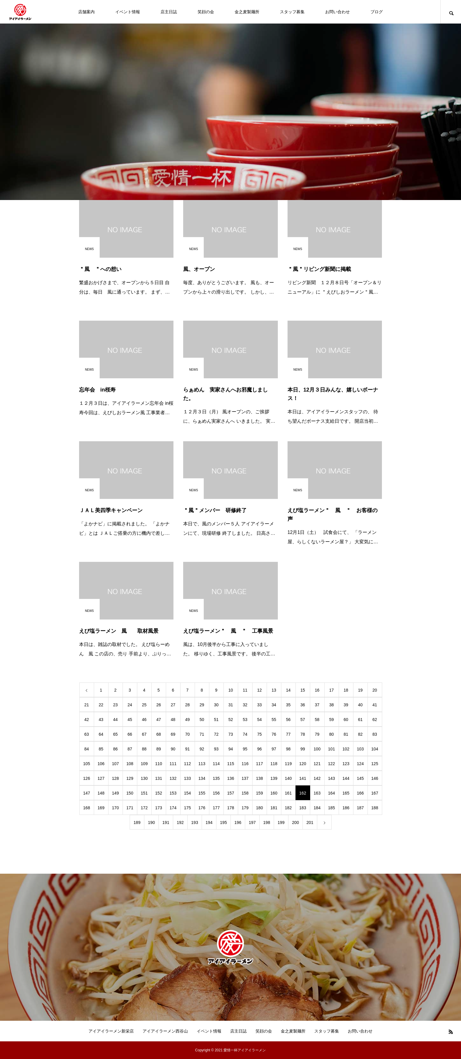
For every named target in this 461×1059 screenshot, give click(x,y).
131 (158, 778)
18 (346, 690)
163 (317, 793)
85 (101, 749)
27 (173, 704)
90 (173, 749)
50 (202, 719)
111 (173, 763)
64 (101, 734)
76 (274, 734)
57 (302, 719)
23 (115, 704)
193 (194, 822)
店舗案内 (86, 11)
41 (375, 704)
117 (259, 763)
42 (86, 719)
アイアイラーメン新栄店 (111, 1031)
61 (360, 719)
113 (201, 763)
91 (187, 749)
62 (375, 719)
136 (230, 778)
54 (259, 719)
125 (374, 763)
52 (230, 719)
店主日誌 (169, 11)
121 (317, 763)
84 (86, 749)
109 (144, 763)
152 (158, 793)
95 (245, 749)
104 (374, 749)
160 (273, 793)
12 (259, 690)
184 (317, 807)
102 (346, 749)
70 (187, 734)
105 (86, 763)
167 (374, 793)
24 (130, 704)
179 (245, 807)
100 (317, 749)
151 (144, 793)
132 (173, 778)
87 (130, 749)
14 (288, 690)
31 (230, 704)
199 (281, 822)
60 (346, 719)
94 (230, 749)
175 (187, 807)
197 (252, 822)
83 (375, 734)
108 (129, 763)
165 (346, 793)
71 (202, 734)
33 (259, 704)
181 (273, 807)
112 (187, 763)
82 (360, 734)
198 (266, 822)
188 (374, 807)
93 (216, 749)
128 (115, 778)
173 (158, 807)
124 (360, 763)
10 (230, 690)
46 (144, 719)
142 (317, 778)
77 (288, 734)
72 (216, 734)
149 (115, 793)
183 (302, 807)
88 (144, 749)
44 (115, 719)
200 (295, 822)
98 (288, 749)
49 (187, 719)
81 (346, 734)
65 (115, 734)
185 (331, 807)
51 (216, 719)
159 (259, 793)
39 (346, 704)
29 (202, 704)
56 (288, 719)
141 (302, 778)
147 (86, 793)
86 (115, 749)
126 (86, 778)
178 (230, 807)
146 (374, 778)
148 (101, 793)
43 (101, 719)
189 (136, 822)
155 (201, 793)
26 (158, 704)
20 (375, 690)
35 (288, 704)
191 (165, 822)
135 (216, 778)
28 (187, 704)
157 (230, 793)
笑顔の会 (206, 11)
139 (273, 778)
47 (158, 719)
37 (317, 704)
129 (129, 778)
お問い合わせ (337, 11)
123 (346, 763)
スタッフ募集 (292, 11)
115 (230, 763)
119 (288, 763)
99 (302, 749)
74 (245, 734)
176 (201, 807)
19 (360, 690)
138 (259, 778)
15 (302, 690)
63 (86, 734)
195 (223, 822)
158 (245, 793)
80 (331, 734)
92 (202, 749)
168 (86, 807)
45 (130, 719)
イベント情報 (127, 11)
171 (129, 807)
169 (101, 807)
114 (216, 763)
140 (288, 778)
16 (317, 690)
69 (173, 734)
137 (245, 778)
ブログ (376, 11)
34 (274, 704)
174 (173, 807)
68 (158, 734)
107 (115, 763)
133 (187, 778)
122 (331, 763)
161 (288, 793)
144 (346, 778)
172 (144, 807)
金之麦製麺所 (247, 11)
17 (331, 690)
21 (86, 704)
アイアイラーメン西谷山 (165, 1031)
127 (101, 778)
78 (302, 734)
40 (360, 704)
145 (360, 778)
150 (129, 793)
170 (115, 807)
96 (259, 749)
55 (274, 719)
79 (317, 734)
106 (101, 763)
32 (245, 704)
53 (245, 719)
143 (331, 778)
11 (245, 690)
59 (331, 719)
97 (274, 749)
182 (288, 807)
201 (309, 822)
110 (158, 763)
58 (317, 719)
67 (144, 734)
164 (331, 793)
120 (302, 763)
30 (216, 704)
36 (302, 704)
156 (216, 793)
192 (180, 822)
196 (237, 822)
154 (187, 793)
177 (216, 807)
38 (331, 704)
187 (360, 807)
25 (144, 704)
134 (201, 778)
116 (245, 763)
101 (331, 749)
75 (259, 734)
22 (101, 704)
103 (360, 749)
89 (158, 749)
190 (151, 822)
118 (273, 763)
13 (274, 690)
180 (259, 807)
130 (144, 778)
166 (360, 793)
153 (173, 793)
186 (346, 807)
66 (130, 734)
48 (173, 719)
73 (230, 734)
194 (209, 822)
